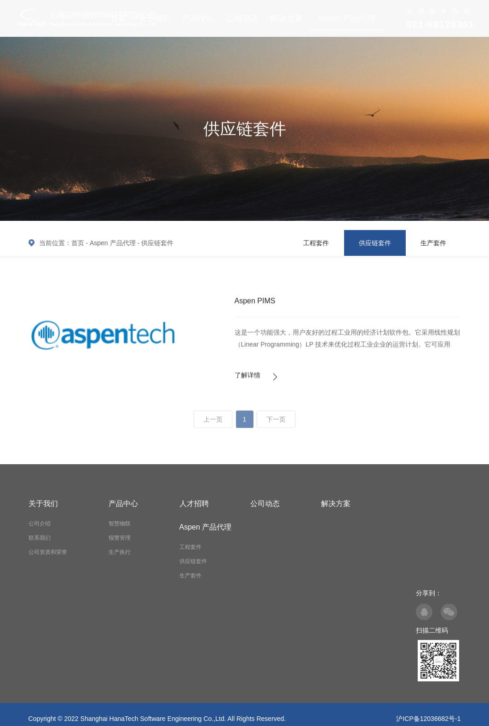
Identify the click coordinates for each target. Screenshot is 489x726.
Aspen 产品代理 (346, 18)
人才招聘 (194, 503)
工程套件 (316, 243)
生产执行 (120, 552)
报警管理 (120, 538)
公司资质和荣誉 (48, 552)
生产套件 (433, 243)
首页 (77, 243)
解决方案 (286, 18)
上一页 (213, 423)
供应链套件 (157, 243)
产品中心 (198, 18)
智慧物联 (120, 523)
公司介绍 (40, 523)
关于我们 (43, 503)
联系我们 (40, 538)
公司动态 (242, 18)
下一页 (276, 423)
